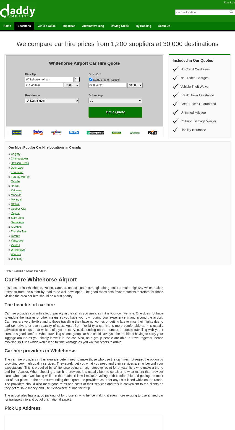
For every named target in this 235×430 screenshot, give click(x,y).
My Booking (143, 26)
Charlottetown (72, 154)
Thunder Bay (72, 172)
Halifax (174, 158)
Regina (68, 167)
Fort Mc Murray (73, 158)
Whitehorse (71, 176)
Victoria (15, 176)
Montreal (122, 163)
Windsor (122, 176)
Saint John (123, 167)
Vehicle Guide (47, 26)
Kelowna (16, 163)
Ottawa (174, 163)
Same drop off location (106, 79)
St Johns (16, 172)
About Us (229, 2)
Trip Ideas (69, 26)
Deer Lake (176, 154)
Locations (24, 26)
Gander (121, 158)
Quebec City (18, 167)
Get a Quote (115, 112)
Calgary (15, 154)
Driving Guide (120, 26)
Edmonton (17, 158)
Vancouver (176, 172)
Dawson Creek (126, 154)
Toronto (121, 172)
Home (7, 26)
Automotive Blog (93, 26)
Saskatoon (176, 167)
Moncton (69, 163)
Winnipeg (176, 176)
